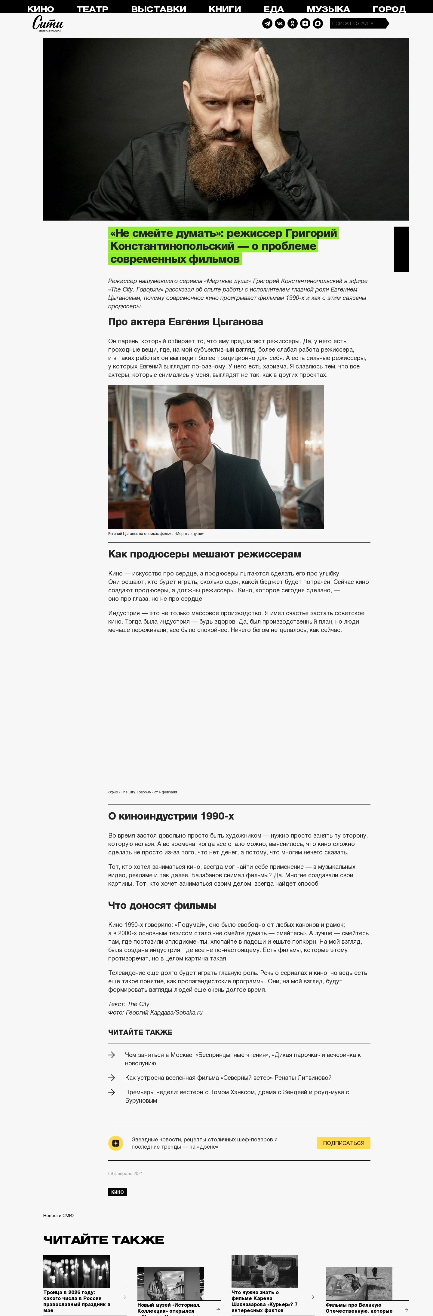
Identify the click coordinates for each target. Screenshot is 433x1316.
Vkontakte (280, 23)
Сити (48, 23)
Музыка (328, 9)
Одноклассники (401, 264)
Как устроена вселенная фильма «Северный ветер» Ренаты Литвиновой (228, 1077)
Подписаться (343, 1143)
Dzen (305, 23)
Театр (92, 9)
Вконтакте (401, 249)
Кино (40, 9)
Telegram (267, 23)
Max (318, 23)
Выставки (158, 9)
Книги (225, 9)
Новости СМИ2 (59, 1215)
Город (389, 9)
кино (117, 1192)
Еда (273, 9)
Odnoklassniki (292, 23)
